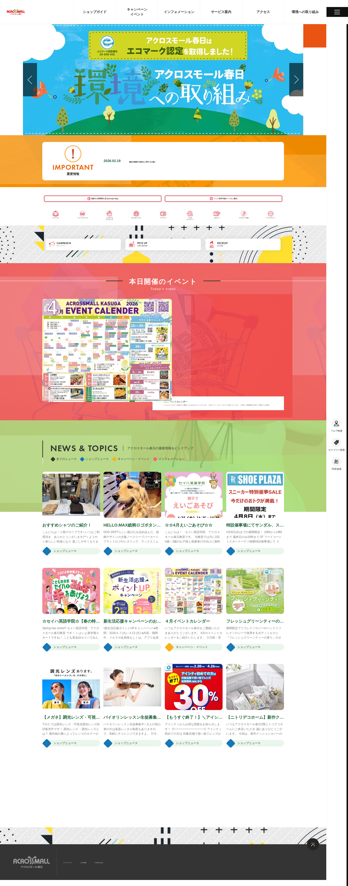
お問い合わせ (129, 862)
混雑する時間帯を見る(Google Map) (113, 202)
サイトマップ (75, 862)
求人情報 (102, 862)
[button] (157, 132)
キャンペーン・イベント (131, 498)
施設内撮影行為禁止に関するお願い (160, 161)
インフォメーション (169, 498)
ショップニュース (94, 498)
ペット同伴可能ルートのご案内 (213, 202)
